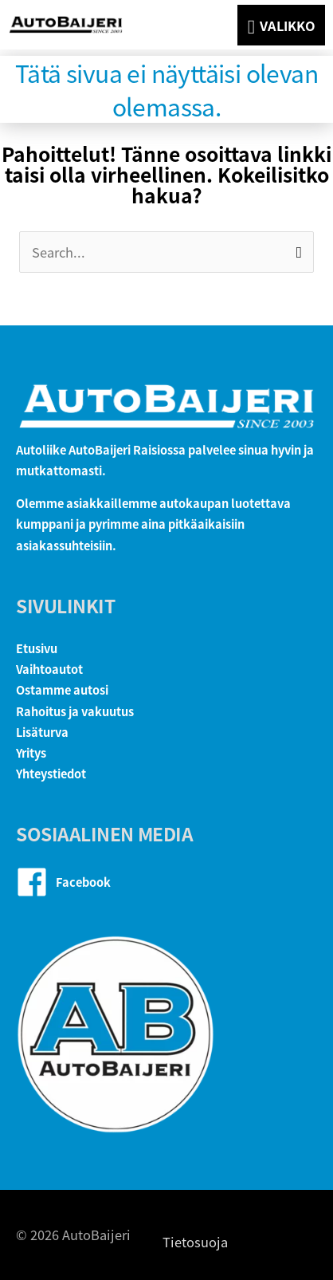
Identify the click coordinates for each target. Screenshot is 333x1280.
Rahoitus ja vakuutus (75, 711)
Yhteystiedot (51, 773)
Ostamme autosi (62, 689)
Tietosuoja (195, 1241)
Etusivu (36, 648)
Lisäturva (42, 731)
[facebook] (166, 882)
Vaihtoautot (49, 668)
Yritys (31, 752)
